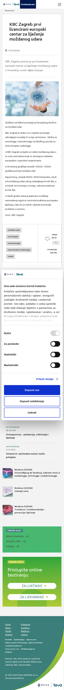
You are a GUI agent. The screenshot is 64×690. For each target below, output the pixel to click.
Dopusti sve (32, 390)
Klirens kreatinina (15, 536)
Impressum (31, 639)
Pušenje (10, 546)
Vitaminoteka (24, 665)
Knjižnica (25, 628)
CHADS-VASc (13, 541)
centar (10, 256)
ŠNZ (15, 665)
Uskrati (32, 412)
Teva (7, 649)
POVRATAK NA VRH (52, 251)
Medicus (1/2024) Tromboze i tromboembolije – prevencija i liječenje (24, 510)
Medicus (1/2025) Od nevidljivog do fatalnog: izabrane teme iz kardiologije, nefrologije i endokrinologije (31, 473)
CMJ (15, 659)
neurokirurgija (14, 243)
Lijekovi (8, 634)
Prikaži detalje (45, 379)
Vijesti (8, 631)
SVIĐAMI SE (56, 239)
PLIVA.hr (8, 652)
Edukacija (25, 624)
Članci (8, 628)
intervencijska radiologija (19, 250)
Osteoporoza (12, 427)
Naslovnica (9, 10)
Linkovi (24, 634)
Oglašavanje (19, 639)
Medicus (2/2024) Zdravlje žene (18, 492)
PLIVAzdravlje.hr (28, 649)
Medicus (25, 631)
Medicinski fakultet (21, 662)
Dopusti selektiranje (32, 401)
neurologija (13, 236)
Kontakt (8, 639)
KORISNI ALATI (14, 530)
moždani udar (14, 230)
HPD (20, 659)
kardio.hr (27, 659)
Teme (8, 624)
